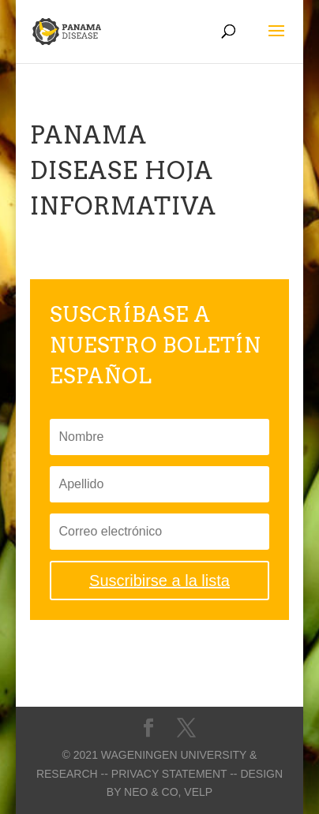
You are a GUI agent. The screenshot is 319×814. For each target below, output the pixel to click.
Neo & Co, (152, 792)
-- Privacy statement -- (169, 773)
